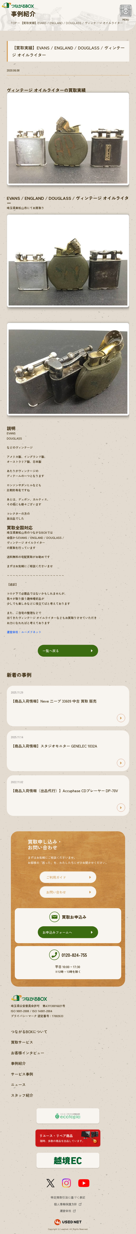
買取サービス (22, 1042)
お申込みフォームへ (57, 932)
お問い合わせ (56, 892)
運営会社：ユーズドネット (24, 632)
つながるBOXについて (29, 1031)
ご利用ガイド (56, 877)
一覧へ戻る (51, 650)
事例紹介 (18, 1063)
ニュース (18, 1084)
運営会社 (65, 1211)
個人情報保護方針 (65, 1204)
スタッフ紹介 (22, 1095)
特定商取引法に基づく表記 (68, 1197)
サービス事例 (22, 1074)
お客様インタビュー (27, 1052)
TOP (14, 23)
